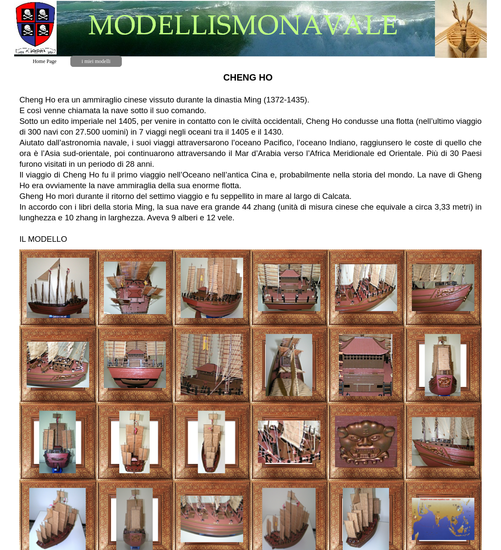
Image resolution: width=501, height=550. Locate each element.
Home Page (45, 61)
